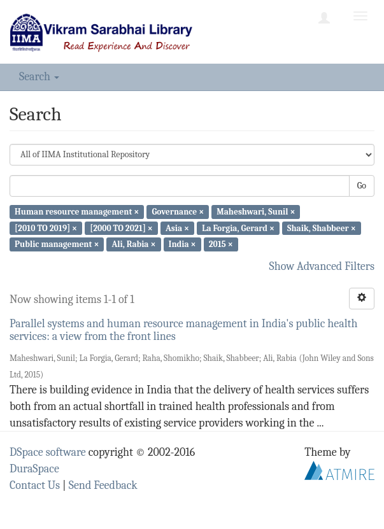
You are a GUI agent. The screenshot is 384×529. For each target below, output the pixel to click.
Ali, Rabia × (134, 244)
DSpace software (48, 452)
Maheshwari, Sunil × (256, 211)
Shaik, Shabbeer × (321, 227)
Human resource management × (77, 211)
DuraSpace (34, 469)
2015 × (221, 244)
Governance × (178, 211)
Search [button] (39, 76)
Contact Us (35, 485)
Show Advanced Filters (322, 266)
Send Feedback (103, 485)
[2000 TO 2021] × (121, 227)
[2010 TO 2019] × (46, 227)
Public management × (57, 244)
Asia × (177, 227)
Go (361, 185)
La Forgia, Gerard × (238, 227)
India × (182, 244)
